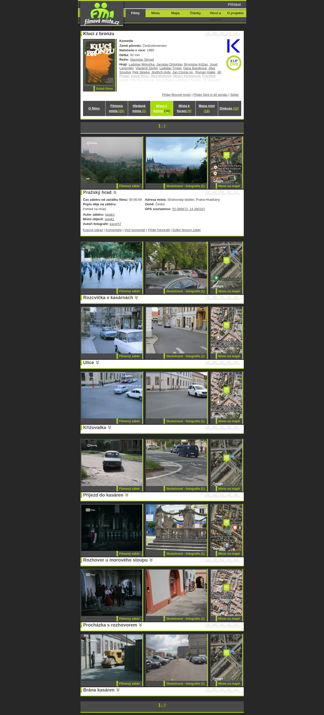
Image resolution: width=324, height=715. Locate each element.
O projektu (235, 13)
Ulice (88, 362)
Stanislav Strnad (142, 59)
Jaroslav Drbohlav (169, 64)
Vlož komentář (134, 230)
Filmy (135, 13)
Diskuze (229, 108)
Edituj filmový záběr (187, 230)
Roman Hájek (205, 72)
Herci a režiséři (215, 16)
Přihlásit (234, 5)
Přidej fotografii (159, 230)
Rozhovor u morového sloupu (115, 560)
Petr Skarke (141, 72)
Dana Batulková (194, 68)
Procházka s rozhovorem (110, 625)
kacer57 (115, 224)
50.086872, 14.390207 (188, 209)
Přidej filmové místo (176, 95)
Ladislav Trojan (170, 68)
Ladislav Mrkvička (141, 64)
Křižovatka (94, 427)
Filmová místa (116, 108)
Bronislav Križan (196, 64)
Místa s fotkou (161, 108)
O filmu (94, 108)
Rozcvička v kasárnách (108, 297)
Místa (155, 13)
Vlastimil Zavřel (146, 68)
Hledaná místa (139, 108)
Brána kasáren (99, 689)
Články (195, 13)
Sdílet (234, 95)
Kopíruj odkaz (93, 230)
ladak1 (110, 214)
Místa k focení (184, 108)
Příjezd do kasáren (103, 495)
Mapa (175, 13)
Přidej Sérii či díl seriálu (210, 95)
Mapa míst (207, 108)
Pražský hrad (97, 192)
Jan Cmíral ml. (183, 72)
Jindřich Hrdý (161, 72)
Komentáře (114, 230)
